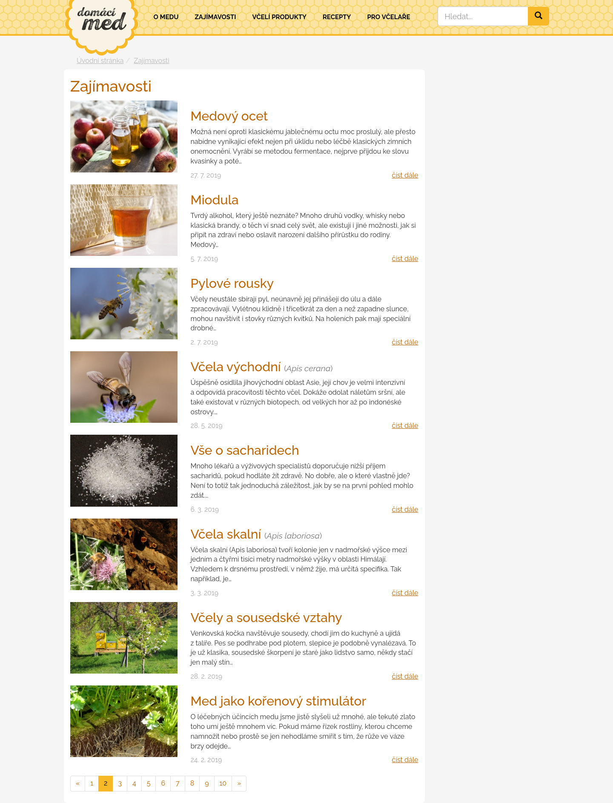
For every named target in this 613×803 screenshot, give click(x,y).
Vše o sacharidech (244, 450)
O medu (166, 17)
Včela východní (261, 366)
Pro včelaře (388, 17)
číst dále (405, 175)
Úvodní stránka (100, 61)
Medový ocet (229, 116)
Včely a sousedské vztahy (266, 617)
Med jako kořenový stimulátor (278, 701)
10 (223, 783)
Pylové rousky (232, 283)
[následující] (239, 784)
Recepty (337, 17)
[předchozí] (77, 784)
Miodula (214, 199)
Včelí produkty (279, 17)
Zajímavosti (215, 17)
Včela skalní (256, 534)
